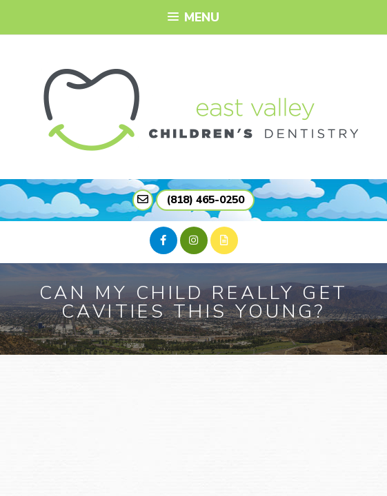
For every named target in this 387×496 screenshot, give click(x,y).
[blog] (224, 240)
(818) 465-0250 (205, 199)
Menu (193, 17)
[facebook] (163, 240)
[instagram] (194, 240)
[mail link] (142, 200)
